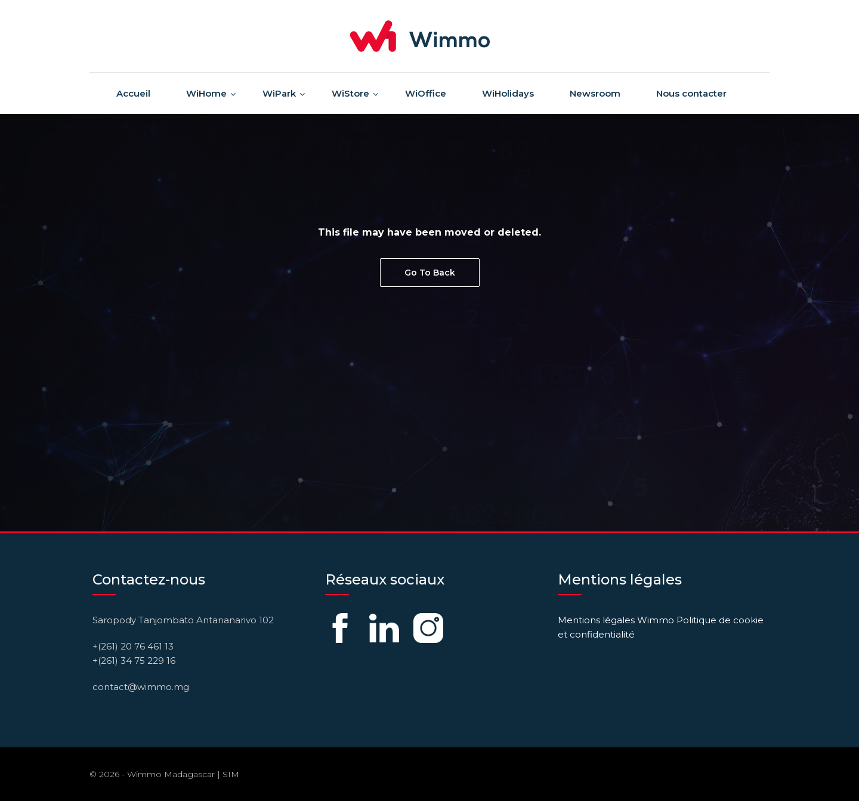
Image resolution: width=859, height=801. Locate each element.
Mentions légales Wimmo (616, 620)
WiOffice (425, 93)
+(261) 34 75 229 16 (133, 660)
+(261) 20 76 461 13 (133, 646)
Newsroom (595, 93)
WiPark (279, 93)
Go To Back (429, 272)
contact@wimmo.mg (140, 686)
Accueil (133, 93)
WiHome (206, 93)
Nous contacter (691, 93)
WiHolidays (508, 93)
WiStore (350, 93)
